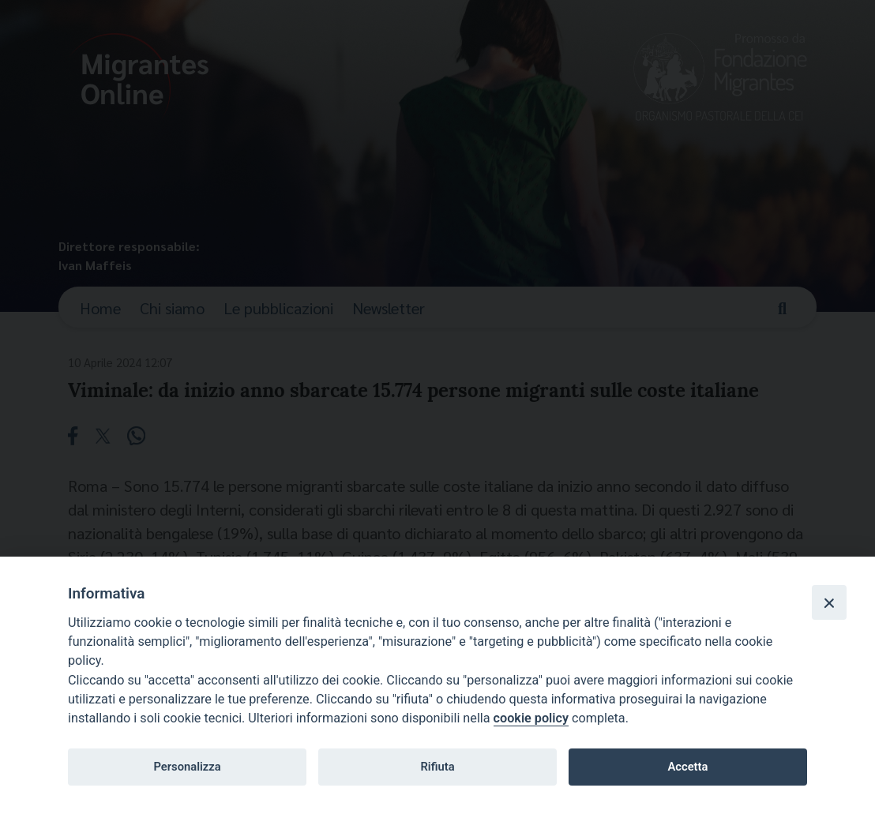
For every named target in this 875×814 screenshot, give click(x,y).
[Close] (829, 602)
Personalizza (186, 767)
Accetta (687, 767)
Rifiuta (437, 767)
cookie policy (531, 718)
